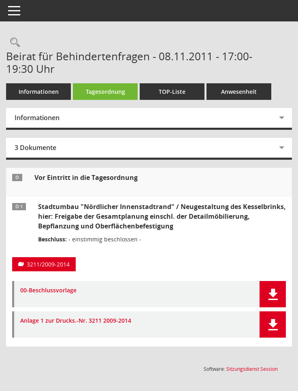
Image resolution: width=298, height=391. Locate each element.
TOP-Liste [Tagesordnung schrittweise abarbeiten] (172, 91)
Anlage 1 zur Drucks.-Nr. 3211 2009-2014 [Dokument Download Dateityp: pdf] (75, 320)
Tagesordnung (105, 91)
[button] (273, 294)
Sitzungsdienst (252, 369)
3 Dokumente (35, 147)
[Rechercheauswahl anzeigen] (13, 42)
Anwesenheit (239, 91)
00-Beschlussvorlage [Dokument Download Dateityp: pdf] (48, 290)
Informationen (39, 91)
